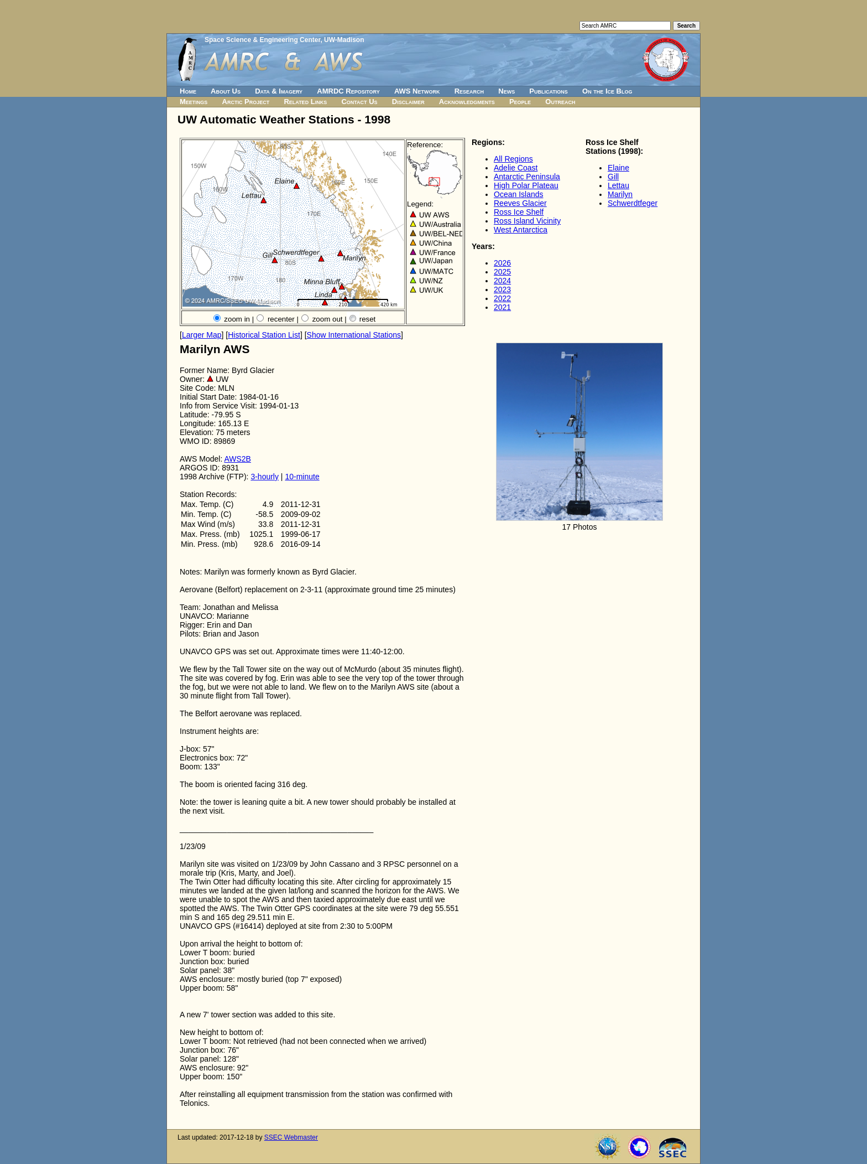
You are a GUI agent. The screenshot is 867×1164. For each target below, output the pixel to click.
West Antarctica (520, 229)
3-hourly (264, 476)
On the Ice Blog (607, 91)
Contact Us (359, 101)
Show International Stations (354, 334)
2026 (502, 262)
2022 (502, 298)
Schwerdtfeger (632, 203)
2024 (502, 280)
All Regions (513, 158)
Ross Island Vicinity (527, 220)
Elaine (618, 167)
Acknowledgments (467, 101)
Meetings (193, 101)
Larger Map (202, 334)
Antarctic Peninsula (527, 176)
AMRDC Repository (348, 91)
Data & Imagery (278, 91)
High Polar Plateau (526, 185)
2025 (502, 271)
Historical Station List (264, 334)
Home (188, 91)
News (506, 91)
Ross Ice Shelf (519, 212)
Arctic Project (246, 101)
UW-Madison (344, 40)
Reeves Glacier (520, 203)
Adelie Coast (515, 167)
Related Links (305, 101)
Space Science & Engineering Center (262, 40)
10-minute (302, 476)
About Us (226, 91)
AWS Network (417, 91)
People (520, 101)
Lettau (618, 185)
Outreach (560, 101)
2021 (502, 307)
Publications (548, 91)
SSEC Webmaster (291, 1137)
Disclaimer (408, 101)
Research (469, 91)
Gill (613, 176)
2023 (502, 289)
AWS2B (237, 458)
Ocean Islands (519, 194)
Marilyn (620, 194)
